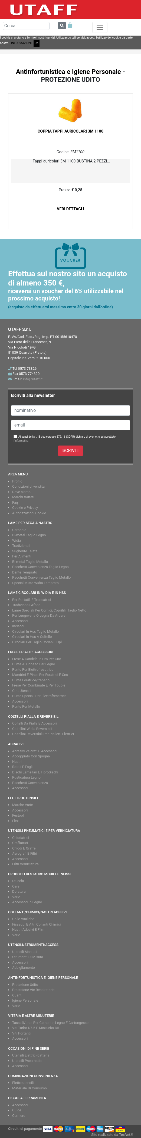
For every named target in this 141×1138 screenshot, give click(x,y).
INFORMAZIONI (21, 43)
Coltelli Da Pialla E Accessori (34, 723)
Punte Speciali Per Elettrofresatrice (39, 696)
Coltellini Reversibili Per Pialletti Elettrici (43, 734)
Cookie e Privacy (25, 508)
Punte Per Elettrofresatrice (32, 669)
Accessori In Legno (27, 902)
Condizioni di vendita (28, 486)
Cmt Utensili (21, 691)
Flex (15, 821)
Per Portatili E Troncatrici (31, 600)
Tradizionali (21, 546)
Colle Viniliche (23, 919)
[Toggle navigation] (99, 27)
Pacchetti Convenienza (30, 783)
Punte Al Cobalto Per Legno (33, 664)
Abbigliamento (23, 967)
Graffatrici (20, 843)
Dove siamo (21, 492)
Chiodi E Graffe (23, 848)
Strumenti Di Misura (27, 957)
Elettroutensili (23, 1083)
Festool (18, 815)
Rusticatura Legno (26, 777)
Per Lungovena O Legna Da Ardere (38, 615)
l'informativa (21, 440)
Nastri (17, 762)
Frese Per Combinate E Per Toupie (38, 685)
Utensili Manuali (24, 952)
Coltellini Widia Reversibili (32, 729)
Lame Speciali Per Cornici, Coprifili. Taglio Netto (49, 610)
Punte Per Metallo (26, 706)
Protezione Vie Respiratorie (33, 990)
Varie (16, 897)
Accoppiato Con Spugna (31, 756)
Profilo (17, 481)
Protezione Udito (25, 985)
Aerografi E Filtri (24, 853)
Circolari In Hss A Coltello (32, 637)
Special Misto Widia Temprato (35, 583)
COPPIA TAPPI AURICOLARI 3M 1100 (70, 131)
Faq (15, 502)
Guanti (17, 995)
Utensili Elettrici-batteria (31, 1055)
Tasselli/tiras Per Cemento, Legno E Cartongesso (50, 1023)
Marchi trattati (23, 497)
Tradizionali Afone (26, 605)
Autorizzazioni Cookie (29, 513)
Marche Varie (22, 805)
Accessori (20, 621)
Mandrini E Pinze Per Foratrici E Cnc (40, 675)
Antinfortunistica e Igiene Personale (68, 72)
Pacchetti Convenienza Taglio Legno (40, 567)
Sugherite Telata (25, 551)
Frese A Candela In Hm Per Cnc (36, 659)
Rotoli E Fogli (22, 767)
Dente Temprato (24, 572)
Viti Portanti (21, 1033)
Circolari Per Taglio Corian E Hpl (37, 642)
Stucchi (18, 881)
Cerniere (18, 1116)
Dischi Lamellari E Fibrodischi (35, 772)
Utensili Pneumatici (27, 1061)
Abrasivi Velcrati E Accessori (34, 751)
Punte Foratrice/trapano (31, 680)
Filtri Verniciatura (25, 864)
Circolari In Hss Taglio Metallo (35, 631)
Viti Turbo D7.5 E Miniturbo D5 (35, 1028)
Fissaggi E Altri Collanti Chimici (36, 924)
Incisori (18, 626)
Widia (16, 540)
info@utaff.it (32, 379)
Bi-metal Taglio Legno (29, 535)
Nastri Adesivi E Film (28, 929)
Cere (15, 886)
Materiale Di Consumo (29, 1088)
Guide (16, 1110)
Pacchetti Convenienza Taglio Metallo (41, 577)
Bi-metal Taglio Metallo (30, 562)
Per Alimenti (21, 556)
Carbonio (19, 530)
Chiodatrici (20, 838)
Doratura (19, 891)
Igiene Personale (25, 1000)
